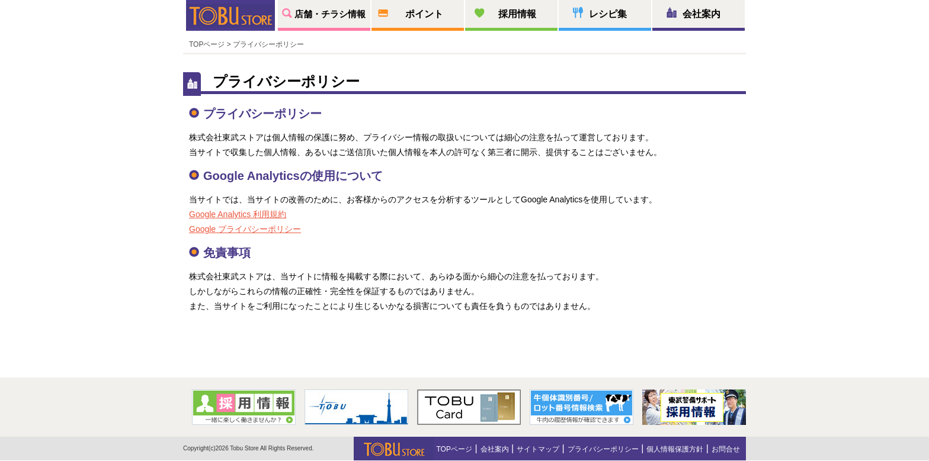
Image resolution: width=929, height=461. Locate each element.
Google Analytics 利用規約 (237, 214)
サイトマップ (538, 449)
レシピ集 (608, 14)
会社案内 (701, 14)
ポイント (424, 14)
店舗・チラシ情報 (330, 14)
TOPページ (207, 44)
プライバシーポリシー (603, 449)
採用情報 (517, 14)
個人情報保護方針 (674, 449)
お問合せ (726, 449)
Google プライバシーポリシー (245, 229)
